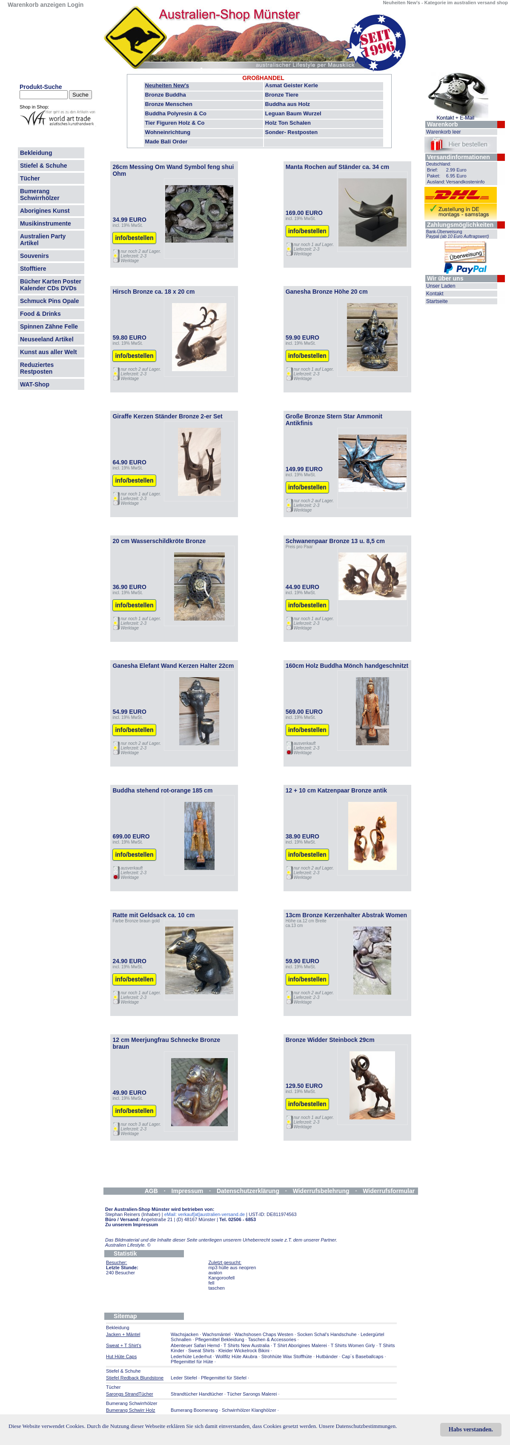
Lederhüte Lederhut (191, 1356)
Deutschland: (438, 164)
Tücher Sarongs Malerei (252, 1393)
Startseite (437, 301)
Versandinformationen (458, 157)
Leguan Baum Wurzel (293, 113)
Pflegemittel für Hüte (192, 1361)
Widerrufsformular (389, 1190)
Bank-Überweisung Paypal (457, 234)
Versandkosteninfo (465, 181)
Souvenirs (34, 255)
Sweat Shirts (201, 1350)
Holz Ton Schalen (288, 123)
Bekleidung (36, 152)
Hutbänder (327, 1356)
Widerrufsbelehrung (321, 1190)
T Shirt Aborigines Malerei (300, 1345)
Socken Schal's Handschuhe (327, 1334)
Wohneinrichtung (168, 132)
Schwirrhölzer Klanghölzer (249, 1410)
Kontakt (435, 294)
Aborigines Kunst (45, 210)
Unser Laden (441, 286)
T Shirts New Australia (246, 1345)
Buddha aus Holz (287, 104)
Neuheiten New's (167, 85)
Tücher (30, 178)
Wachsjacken (184, 1334)
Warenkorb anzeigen (37, 4)
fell (211, 1282)
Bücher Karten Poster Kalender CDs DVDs (50, 285)
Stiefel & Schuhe (43, 165)
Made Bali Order (166, 141)
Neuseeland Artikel (47, 339)
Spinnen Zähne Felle (49, 326)
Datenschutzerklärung (248, 1190)
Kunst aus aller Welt (48, 352)
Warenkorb (442, 124)
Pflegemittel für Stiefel (223, 1377)
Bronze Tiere (282, 95)
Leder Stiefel (184, 1377)
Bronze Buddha (165, 95)
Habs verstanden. (471, 1429)
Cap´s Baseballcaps (363, 1356)
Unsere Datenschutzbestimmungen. (357, 1426)
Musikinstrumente (45, 223)
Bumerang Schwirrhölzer (40, 194)
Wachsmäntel (216, 1334)
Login (75, 4)
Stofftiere (33, 268)
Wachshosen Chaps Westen (264, 1334)
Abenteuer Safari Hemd (195, 1345)
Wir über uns (445, 278)
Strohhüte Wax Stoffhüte (286, 1356)
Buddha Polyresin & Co (175, 113)
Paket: (433, 175)
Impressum (187, 1190)
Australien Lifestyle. (128, 1245)
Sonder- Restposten (291, 132)
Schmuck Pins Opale (49, 301)
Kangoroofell (221, 1277)
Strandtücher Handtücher (197, 1393)
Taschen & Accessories (272, 1339)
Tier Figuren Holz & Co (175, 123)
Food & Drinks (40, 313)
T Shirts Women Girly (353, 1345)
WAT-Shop (34, 384)
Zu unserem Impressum (131, 1224)
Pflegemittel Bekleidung (219, 1339)
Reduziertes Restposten (37, 368)
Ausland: (436, 181)
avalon (215, 1272)
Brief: (432, 169)
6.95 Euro (456, 175)
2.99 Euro (456, 169)
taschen (216, 1287)
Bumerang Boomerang (194, 1410)
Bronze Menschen (168, 104)
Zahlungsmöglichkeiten (460, 224)
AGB (151, 1190)
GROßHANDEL (263, 77)
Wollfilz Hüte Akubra (236, 1356)
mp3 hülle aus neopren (232, 1267)
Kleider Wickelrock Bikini (243, 1350)
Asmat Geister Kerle (291, 85)
